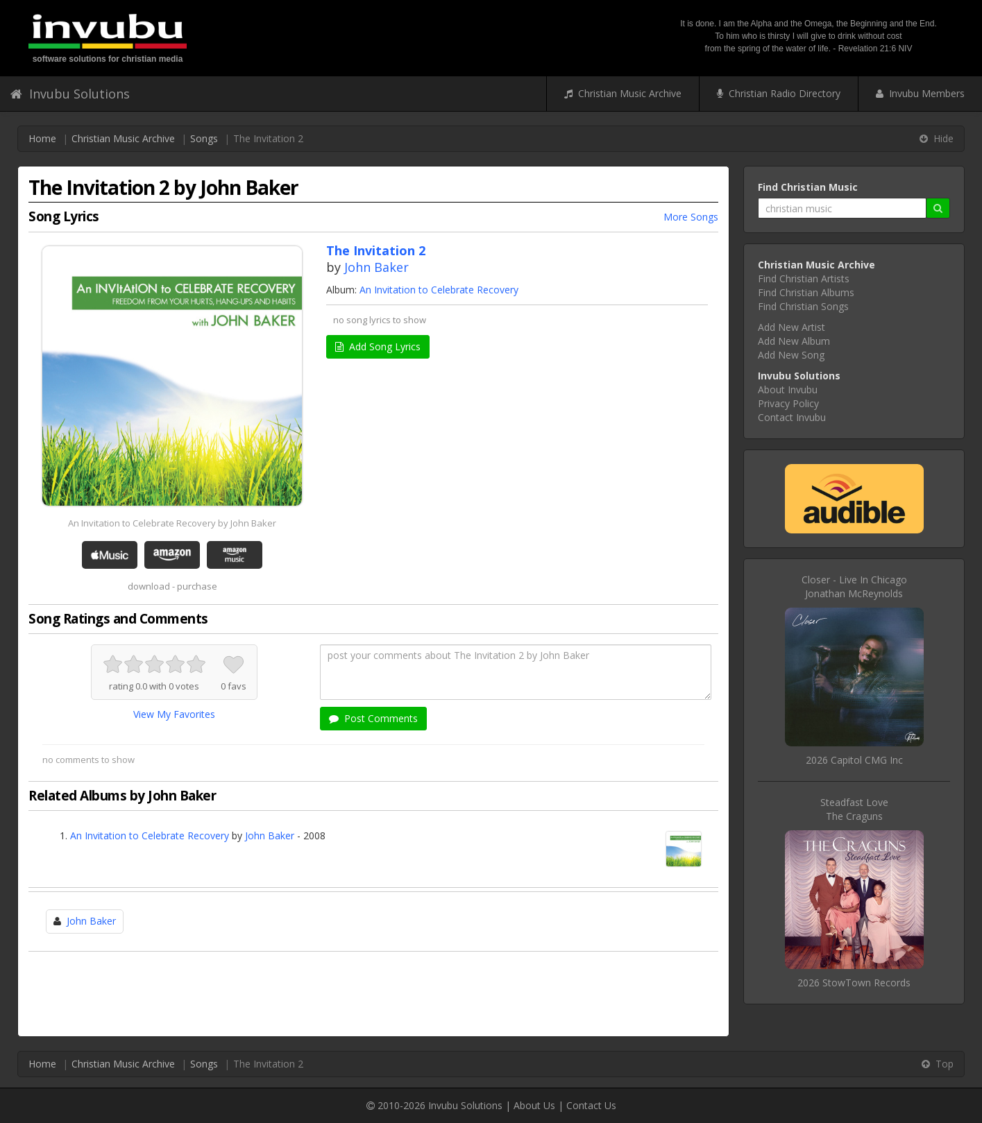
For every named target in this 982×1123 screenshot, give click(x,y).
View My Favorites (174, 714)
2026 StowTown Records (854, 982)
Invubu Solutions (70, 93)
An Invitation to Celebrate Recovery (438, 289)
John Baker (376, 267)
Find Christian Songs (803, 306)
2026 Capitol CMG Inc (854, 759)
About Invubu (788, 389)
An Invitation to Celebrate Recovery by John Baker (172, 523)
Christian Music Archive (623, 93)
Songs (204, 138)
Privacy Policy (788, 403)
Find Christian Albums (806, 292)
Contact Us (591, 1105)
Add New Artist (791, 327)
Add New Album (794, 341)
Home (42, 138)
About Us (534, 1105)
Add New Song (791, 354)
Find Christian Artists (803, 278)
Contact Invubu (792, 417)
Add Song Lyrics (378, 346)
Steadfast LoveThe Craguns (854, 809)
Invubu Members (920, 93)
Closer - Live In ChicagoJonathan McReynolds (854, 586)
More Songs (690, 216)
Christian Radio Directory (778, 93)
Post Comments (373, 718)
